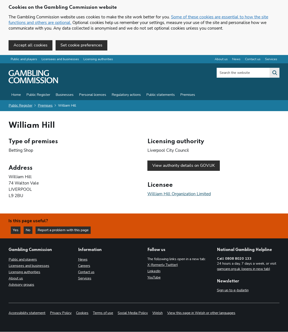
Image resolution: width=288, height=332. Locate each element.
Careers (84, 265)
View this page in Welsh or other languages (201, 313)
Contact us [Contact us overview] (253, 59)
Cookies (82, 313)
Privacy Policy (61, 313)
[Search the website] (274, 73)
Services (84, 278)
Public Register (38, 94)
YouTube (154, 277)
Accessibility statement (27, 313)
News (83, 259)
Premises (187, 94)
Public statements (160, 94)
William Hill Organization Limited (179, 194)
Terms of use (103, 313)
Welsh (157, 313)
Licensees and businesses (60, 59)
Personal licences (92, 94)
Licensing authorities (98, 59)
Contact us (86, 272)
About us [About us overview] (221, 59)
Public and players (24, 59)
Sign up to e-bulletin (233, 290)
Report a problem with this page (63, 230)
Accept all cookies (30, 45)
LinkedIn (153, 271)
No (29, 230)
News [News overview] (236, 59)
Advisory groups (21, 284)
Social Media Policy (133, 313)
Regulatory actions (126, 94)
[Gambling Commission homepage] (33, 82)
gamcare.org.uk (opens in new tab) (243, 268)
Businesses (65, 94)
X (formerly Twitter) (162, 264)
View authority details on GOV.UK (183, 165)
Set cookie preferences (81, 45)
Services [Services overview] (271, 59)
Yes (16, 230)
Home (16, 94)
